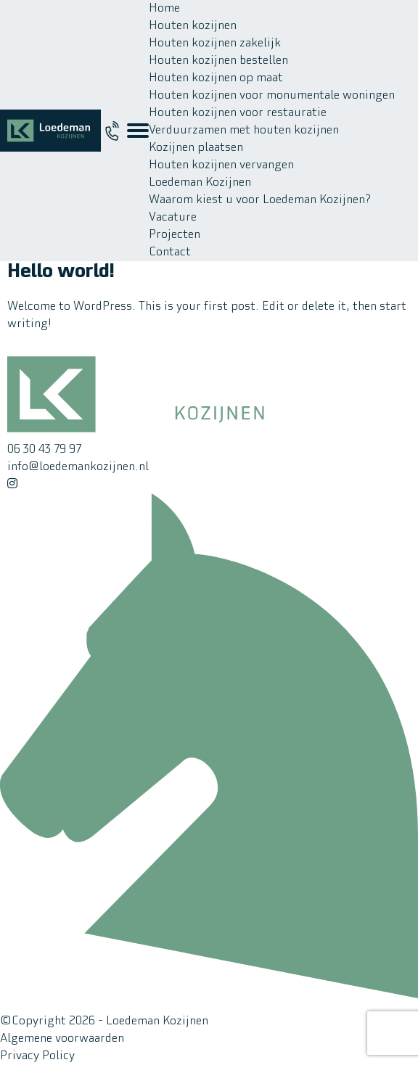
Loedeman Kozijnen (200, 183)
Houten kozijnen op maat (216, 78)
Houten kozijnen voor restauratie (238, 113)
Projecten (174, 235)
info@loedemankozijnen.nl (78, 467)
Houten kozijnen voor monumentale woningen (272, 96)
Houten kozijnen (193, 26)
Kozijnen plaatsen (196, 148)
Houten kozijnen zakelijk (215, 43)
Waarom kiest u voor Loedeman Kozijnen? (260, 200)
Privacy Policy (37, 1056)
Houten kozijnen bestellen (218, 61)
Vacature (173, 217)
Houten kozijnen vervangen (221, 165)
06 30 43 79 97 (44, 450)
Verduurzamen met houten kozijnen (244, 130)
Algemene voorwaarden (62, 1039)
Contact (170, 252)
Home (164, 9)
